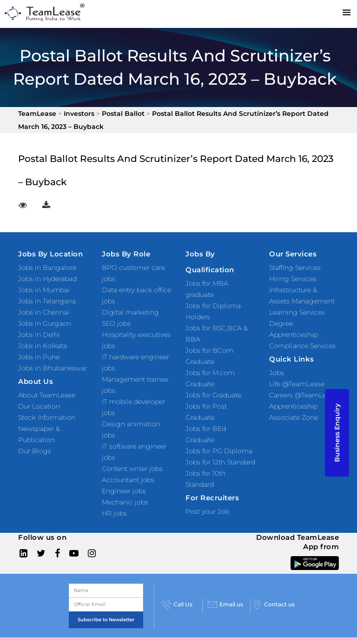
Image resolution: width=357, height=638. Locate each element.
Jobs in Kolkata (42, 346)
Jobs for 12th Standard (220, 462)
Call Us (177, 604)
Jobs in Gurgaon (44, 323)
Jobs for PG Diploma (218, 451)
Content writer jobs (132, 468)
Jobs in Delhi (39, 334)
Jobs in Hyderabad (47, 279)
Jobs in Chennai (43, 312)
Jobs (276, 373)
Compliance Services (302, 346)
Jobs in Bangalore (47, 267)
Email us (225, 604)
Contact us (273, 604)
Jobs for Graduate (213, 395)
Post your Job (207, 511)
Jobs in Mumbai (44, 290)
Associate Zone (293, 417)
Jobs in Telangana (47, 301)
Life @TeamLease (296, 384)
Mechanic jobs (125, 502)
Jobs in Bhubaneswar (52, 368)
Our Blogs (34, 451)
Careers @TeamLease (303, 395)
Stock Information (46, 417)
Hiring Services (293, 279)
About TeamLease (46, 395)
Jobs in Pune (39, 357)
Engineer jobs (124, 491)
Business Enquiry (337, 432)
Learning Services (297, 312)
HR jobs (114, 513)
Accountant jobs (128, 480)
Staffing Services (295, 267)
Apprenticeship (293, 406)
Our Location (39, 406)
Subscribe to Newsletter (106, 620)
